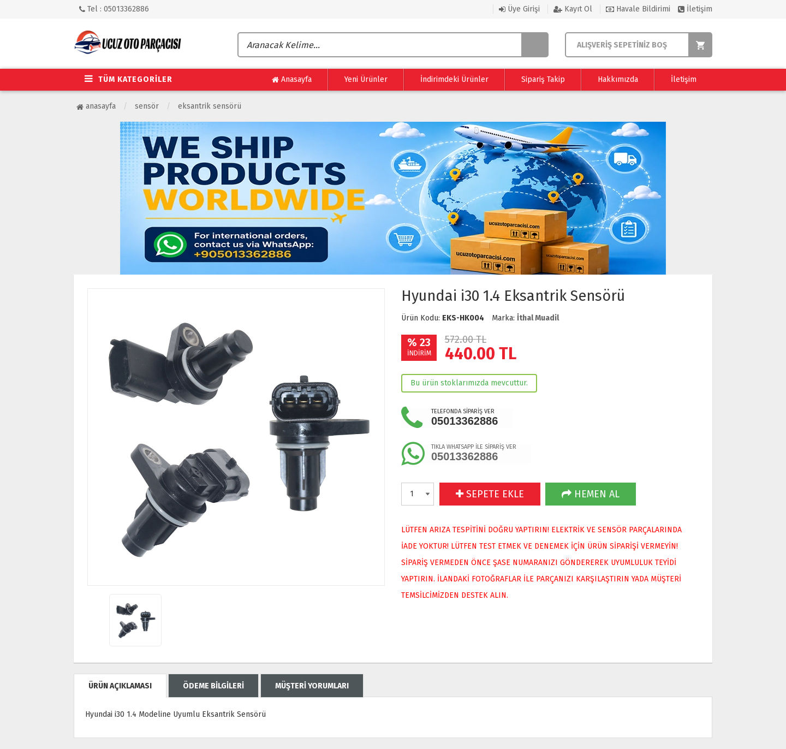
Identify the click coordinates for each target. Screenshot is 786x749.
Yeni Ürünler (366, 79)
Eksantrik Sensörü (209, 106)
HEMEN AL (591, 494)
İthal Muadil (538, 318)
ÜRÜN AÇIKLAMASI (120, 686)
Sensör (147, 106)
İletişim (695, 9)
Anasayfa (292, 79)
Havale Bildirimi (638, 9)
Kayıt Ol (572, 9)
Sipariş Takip (543, 79)
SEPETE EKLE (490, 494)
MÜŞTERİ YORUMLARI (312, 686)
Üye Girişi (519, 9)
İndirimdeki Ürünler (454, 79)
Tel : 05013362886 (114, 9)
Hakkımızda (618, 79)
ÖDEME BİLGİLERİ (213, 686)
